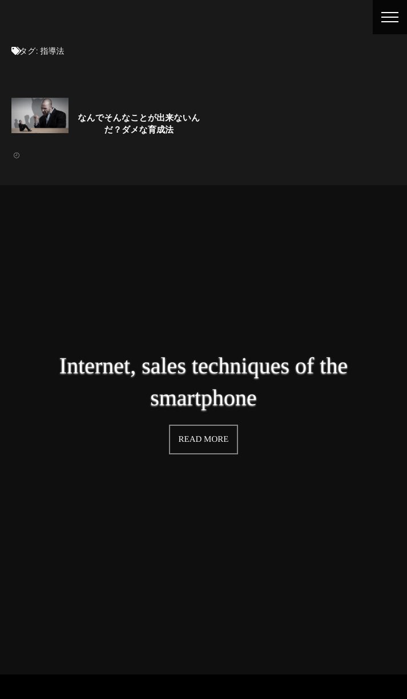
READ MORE (204, 439)
